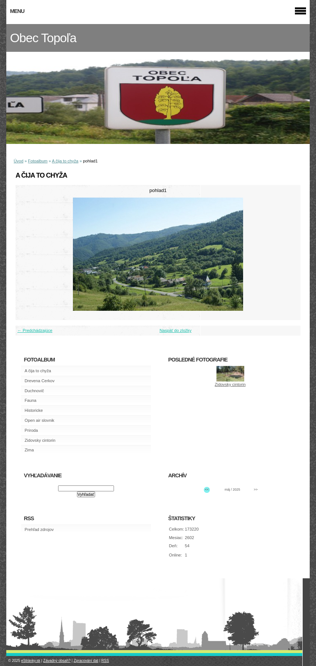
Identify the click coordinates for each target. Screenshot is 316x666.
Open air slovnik (39, 420)
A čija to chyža (65, 161)
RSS (105, 661)
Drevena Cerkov (40, 381)
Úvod (18, 161)
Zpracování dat (86, 661)
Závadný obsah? (57, 661)
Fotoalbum (38, 161)
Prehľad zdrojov (39, 529)
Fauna (31, 400)
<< (207, 489)
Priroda (31, 430)
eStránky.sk (30, 661)
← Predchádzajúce (35, 330)
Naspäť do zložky (175, 330)
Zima (29, 450)
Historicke (34, 410)
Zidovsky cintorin (40, 440)
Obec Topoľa (43, 38)
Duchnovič (34, 390)
